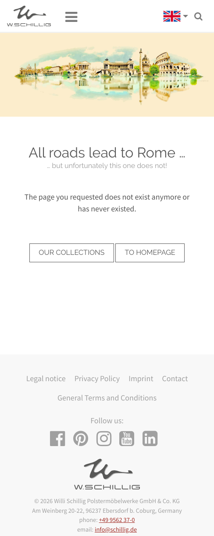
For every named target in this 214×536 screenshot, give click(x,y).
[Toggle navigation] (67, 16)
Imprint (140, 378)
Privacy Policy (97, 378)
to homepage (150, 252)
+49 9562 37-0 (117, 520)
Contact (175, 378)
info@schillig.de (116, 529)
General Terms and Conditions (107, 398)
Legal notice (46, 378)
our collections (71, 252)
